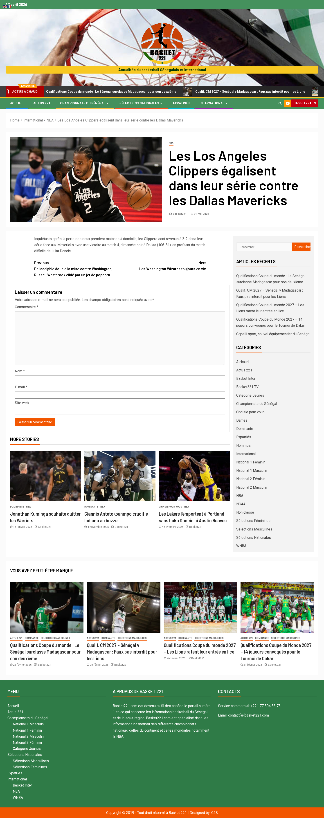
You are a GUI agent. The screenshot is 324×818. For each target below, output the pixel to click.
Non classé (245, 512)
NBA (171, 143)
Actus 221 (41, 103)
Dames (242, 420)
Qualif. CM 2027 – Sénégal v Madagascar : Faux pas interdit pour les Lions (249, 91)
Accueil (16, 103)
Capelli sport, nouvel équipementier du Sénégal (273, 334)
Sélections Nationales (139, 103)
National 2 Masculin (251, 487)
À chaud (242, 362)
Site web (22, 403)
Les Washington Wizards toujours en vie (163, 265)
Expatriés (181, 103)
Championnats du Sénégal (82, 103)
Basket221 (180, 214)
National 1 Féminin (250, 462)
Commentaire (26, 307)
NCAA (240, 504)
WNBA (241, 546)
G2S (214, 813)
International (212, 103)
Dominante (17, 507)
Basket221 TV (247, 387)
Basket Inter (245, 378)
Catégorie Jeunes (250, 395)
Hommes (243, 445)
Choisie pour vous (170, 507)
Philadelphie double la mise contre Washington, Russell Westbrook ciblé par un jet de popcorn (77, 268)
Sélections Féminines (253, 521)
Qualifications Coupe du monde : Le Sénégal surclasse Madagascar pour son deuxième (110, 91)
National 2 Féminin (250, 479)
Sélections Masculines (254, 529)
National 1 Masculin (251, 470)
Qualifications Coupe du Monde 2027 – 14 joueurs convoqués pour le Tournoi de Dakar (276, 651)
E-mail (21, 387)
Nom (20, 371)
